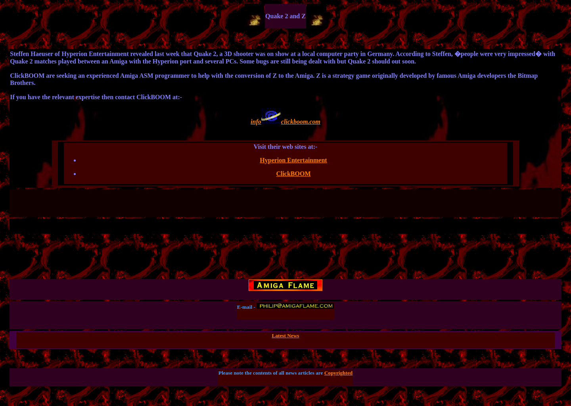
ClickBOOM (293, 173)
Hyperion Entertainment (293, 160)
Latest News (285, 336)
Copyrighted (338, 373)
